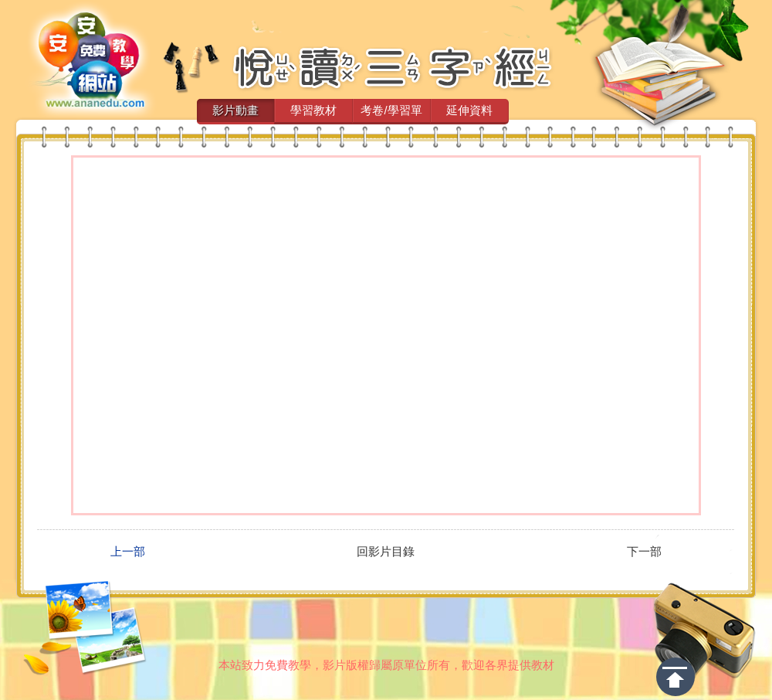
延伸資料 (469, 110)
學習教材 (313, 110)
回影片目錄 (386, 551)
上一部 (127, 551)
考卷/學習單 (391, 110)
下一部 (644, 551)
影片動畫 (235, 110)
